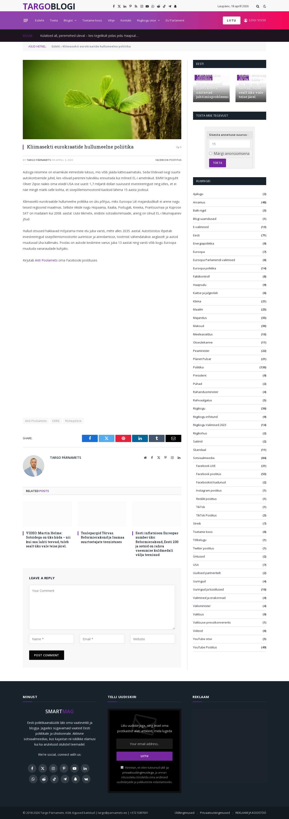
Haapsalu (199, 285)
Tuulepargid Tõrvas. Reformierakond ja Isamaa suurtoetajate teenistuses (102, 537)
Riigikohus (200, 433)
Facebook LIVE (206, 466)
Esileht (39, 20)
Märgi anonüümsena (231, 153)
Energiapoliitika (203, 243)
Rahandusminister (205, 392)
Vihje (111, 20)
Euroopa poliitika (204, 268)
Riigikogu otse (146, 20)
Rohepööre (73, 421)
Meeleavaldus (203, 334)
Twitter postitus (203, 548)
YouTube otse (202, 639)
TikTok (200, 507)
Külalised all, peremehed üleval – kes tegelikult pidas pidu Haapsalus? (90, 36)
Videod (198, 631)
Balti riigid (199, 210)
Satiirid (198, 441)
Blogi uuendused (204, 219)
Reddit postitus (206, 499)
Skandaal (199, 450)
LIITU (231, 20)
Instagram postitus (209, 490)
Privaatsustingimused (215, 813)
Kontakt (126, 20)
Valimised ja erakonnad (209, 598)
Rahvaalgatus (202, 400)
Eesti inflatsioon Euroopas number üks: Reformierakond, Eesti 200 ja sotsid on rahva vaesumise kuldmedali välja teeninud (156, 544)
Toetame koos (92, 20)
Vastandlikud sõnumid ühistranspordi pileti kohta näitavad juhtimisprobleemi (211, 86)
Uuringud (199, 581)
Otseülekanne (203, 342)
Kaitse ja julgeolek (205, 293)
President (199, 375)
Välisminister (202, 606)
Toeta (54, 20)
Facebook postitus (168, 160)
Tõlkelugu (199, 540)
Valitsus (198, 614)
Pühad (197, 384)
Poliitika (198, 367)
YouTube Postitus (205, 647)
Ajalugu (198, 194)
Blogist (68, 20)
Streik (197, 523)
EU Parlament (175, 20)
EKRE (56, 421)
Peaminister (201, 351)
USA (196, 565)
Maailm (198, 309)
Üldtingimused (184, 813)
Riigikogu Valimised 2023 (209, 425)
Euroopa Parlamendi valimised (214, 260)
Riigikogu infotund (205, 417)
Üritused (199, 556)
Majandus (200, 318)
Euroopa (199, 252)
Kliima (197, 301)
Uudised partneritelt (207, 573)
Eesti (196, 235)
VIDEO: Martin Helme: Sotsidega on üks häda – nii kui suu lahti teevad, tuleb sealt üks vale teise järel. (48, 539)
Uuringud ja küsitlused (208, 589)
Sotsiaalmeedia (203, 458)
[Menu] (25, 20)
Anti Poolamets (46, 260)
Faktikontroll (201, 276)
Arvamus (199, 202)
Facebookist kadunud (211, 482)
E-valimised (201, 227)
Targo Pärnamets (39, 160)
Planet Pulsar (202, 359)
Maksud (198, 326)
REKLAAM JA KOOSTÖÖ (250, 813)
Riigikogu (199, 408)
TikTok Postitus (206, 515)
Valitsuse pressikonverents (212, 622)
